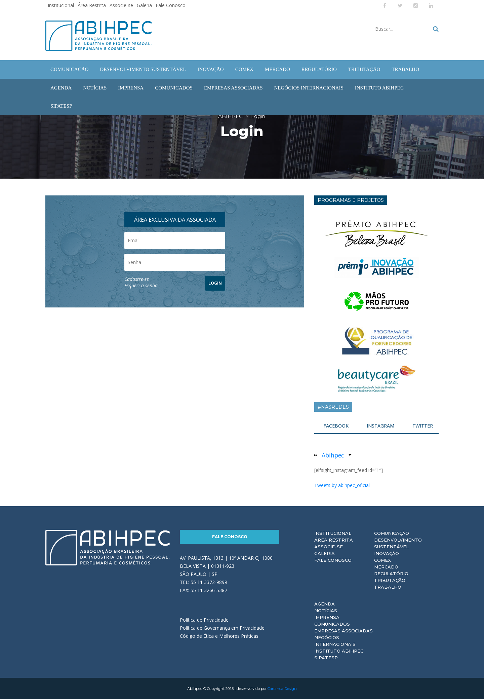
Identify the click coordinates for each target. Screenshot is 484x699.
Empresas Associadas (343, 630)
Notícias (325, 610)
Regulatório (391, 573)
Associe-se (121, 5)
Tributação (389, 580)
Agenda (324, 603)
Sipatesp (326, 657)
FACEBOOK (336, 425)
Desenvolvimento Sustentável (398, 543)
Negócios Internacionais (335, 640)
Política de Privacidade (204, 619)
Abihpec (333, 455)
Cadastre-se (136, 278)
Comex (382, 559)
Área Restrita (92, 5)
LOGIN (215, 283)
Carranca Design (282, 688)
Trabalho (387, 586)
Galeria (144, 5)
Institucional (61, 5)
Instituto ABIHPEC (338, 650)
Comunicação (391, 533)
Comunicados (332, 623)
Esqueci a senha (141, 285)
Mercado (386, 566)
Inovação (386, 553)
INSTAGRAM (380, 425)
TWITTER (422, 425)
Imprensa (326, 617)
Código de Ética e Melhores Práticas (219, 635)
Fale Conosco (171, 5)
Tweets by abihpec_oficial (342, 485)
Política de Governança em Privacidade (222, 627)
